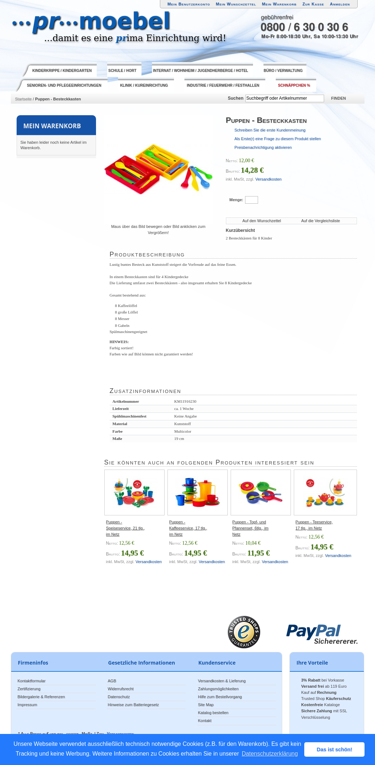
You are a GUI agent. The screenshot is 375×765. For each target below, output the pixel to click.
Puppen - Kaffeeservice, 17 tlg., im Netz (188, 528)
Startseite (23, 99)
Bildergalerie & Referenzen (41, 697)
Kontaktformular (32, 681)
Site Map (206, 705)
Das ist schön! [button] (334, 749)
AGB (112, 681)
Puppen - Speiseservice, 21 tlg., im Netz (125, 528)
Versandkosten (268, 179)
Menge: (237, 200)
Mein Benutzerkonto (188, 4)
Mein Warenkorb (279, 4)
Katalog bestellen (213, 712)
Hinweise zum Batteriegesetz (133, 705)
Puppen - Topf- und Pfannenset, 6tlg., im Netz (250, 528)
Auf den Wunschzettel (262, 221)
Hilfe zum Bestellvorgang (220, 697)
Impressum (27, 705)
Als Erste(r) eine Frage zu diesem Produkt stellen (278, 139)
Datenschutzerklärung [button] (270, 754)
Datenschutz (119, 697)
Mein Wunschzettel (236, 4)
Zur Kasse (313, 4)
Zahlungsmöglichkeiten (218, 689)
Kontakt (205, 720)
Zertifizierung (29, 689)
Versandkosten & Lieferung (222, 681)
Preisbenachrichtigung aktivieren (263, 147)
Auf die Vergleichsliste (320, 221)
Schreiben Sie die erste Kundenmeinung (270, 130)
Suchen (235, 98)
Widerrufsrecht (121, 689)
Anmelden (340, 4)
